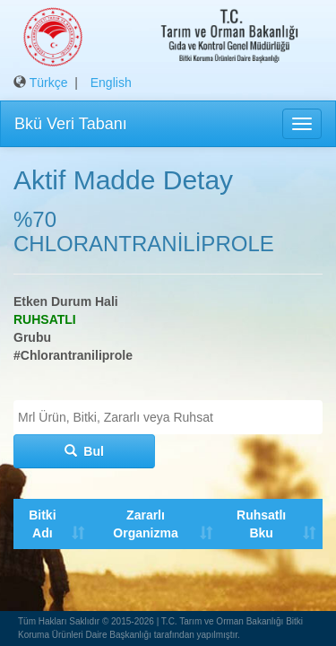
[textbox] (172, 417)
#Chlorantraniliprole (73, 355)
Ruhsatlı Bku (259, 524)
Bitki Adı (42, 524)
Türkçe (49, 82)
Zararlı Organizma (144, 524)
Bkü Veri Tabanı (70, 124)
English (111, 82)
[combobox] (168, 417)
